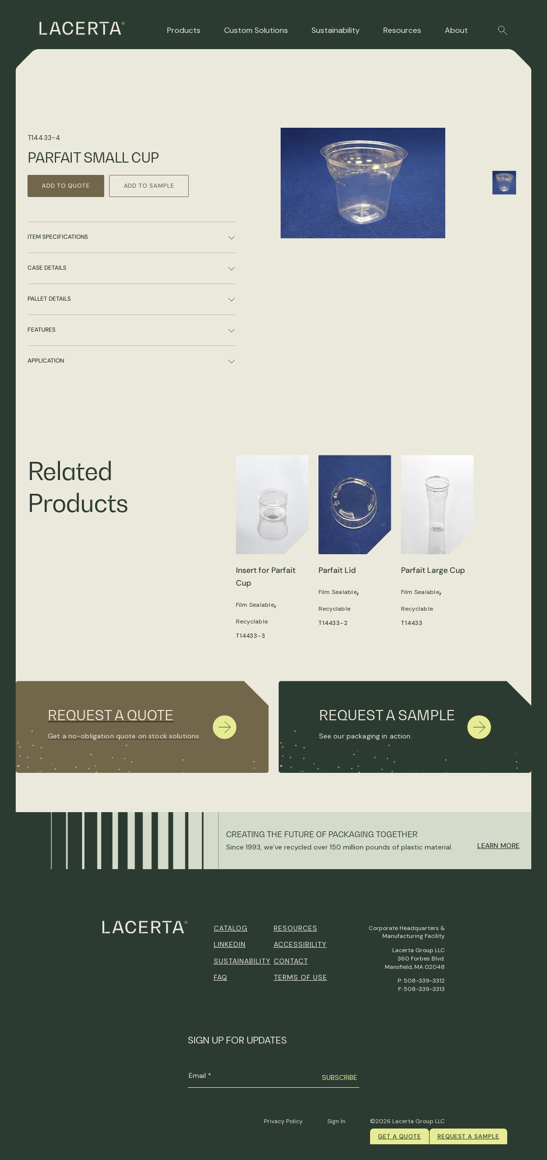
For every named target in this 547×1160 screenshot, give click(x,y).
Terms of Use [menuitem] (300, 977)
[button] (503, 30)
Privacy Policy (283, 1121)
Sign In (336, 1121)
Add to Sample (151, 186)
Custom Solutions (256, 30)
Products (184, 30)
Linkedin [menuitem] (230, 944)
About (456, 30)
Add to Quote (67, 186)
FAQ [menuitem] (221, 977)
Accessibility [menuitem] (300, 944)
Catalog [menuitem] (231, 928)
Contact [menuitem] (291, 961)
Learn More (498, 845)
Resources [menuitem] (295, 928)
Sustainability (336, 30)
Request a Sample (468, 1136)
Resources (402, 30)
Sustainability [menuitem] (242, 961)
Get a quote (399, 1136)
